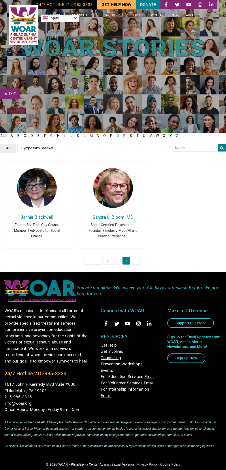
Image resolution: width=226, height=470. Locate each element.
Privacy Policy (147, 464)
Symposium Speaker (37, 148)
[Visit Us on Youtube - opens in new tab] (127, 323)
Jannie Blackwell (37, 217)
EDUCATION (110, 15)
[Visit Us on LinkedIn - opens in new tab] (149, 323)
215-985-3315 (18, 396)
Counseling (111, 357)
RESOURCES (135, 15)
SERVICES (83, 15)
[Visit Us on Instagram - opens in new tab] (138, 323)
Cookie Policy (170, 464)
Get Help (109, 345)
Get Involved (112, 351)
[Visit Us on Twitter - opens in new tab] (116, 323)
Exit (12, 94)
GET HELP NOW (116, 4)
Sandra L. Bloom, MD (113, 217)
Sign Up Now (186, 358)
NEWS (176, 15)
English (51, 18)
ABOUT (195, 15)
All (3, 136)
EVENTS (159, 15)
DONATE (148, 4)
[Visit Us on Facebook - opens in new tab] (106, 323)
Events (107, 370)
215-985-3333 (50, 374)
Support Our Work (190, 323)
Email (149, 376)
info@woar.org (18, 403)
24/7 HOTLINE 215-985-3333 (64, 4)
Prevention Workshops (122, 363)
